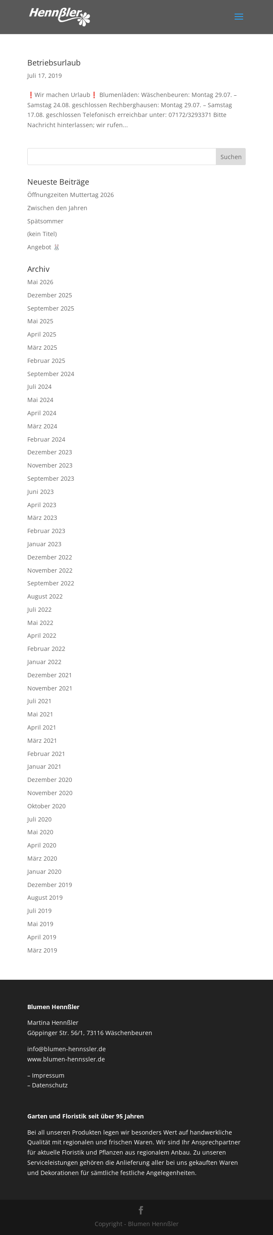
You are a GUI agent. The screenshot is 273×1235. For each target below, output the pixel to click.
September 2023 (50, 478)
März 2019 (42, 950)
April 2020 (41, 845)
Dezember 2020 (49, 780)
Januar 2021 (44, 766)
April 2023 (41, 505)
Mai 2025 (40, 321)
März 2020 (42, 858)
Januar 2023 (44, 544)
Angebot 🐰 (43, 247)
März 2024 (42, 426)
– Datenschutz (47, 1085)
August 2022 (45, 596)
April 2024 (41, 413)
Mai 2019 (40, 924)
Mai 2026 (40, 282)
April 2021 (41, 727)
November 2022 (50, 570)
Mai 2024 (40, 400)
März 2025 (42, 347)
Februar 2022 (46, 649)
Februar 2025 (46, 361)
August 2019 (45, 897)
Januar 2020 (44, 871)
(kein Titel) (42, 234)
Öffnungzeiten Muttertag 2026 (70, 195)
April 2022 (41, 635)
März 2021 (42, 740)
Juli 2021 (39, 701)
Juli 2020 (39, 819)
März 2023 (42, 517)
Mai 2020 (40, 832)
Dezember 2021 (49, 675)
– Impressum (45, 1075)
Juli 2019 (39, 911)
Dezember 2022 (49, 557)
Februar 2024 (46, 439)
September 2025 (50, 308)
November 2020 (50, 793)
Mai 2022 (40, 623)
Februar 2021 (46, 754)
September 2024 (50, 374)
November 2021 (50, 688)
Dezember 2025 (49, 295)
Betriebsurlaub (54, 62)
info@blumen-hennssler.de (66, 1049)
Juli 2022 (39, 609)
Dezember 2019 (49, 885)
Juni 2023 (40, 492)
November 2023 (50, 465)
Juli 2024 (39, 386)
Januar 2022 (44, 662)
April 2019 (41, 937)
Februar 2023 (46, 531)
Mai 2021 (40, 714)
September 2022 (50, 583)
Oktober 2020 (46, 806)
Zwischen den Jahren (57, 208)
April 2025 (41, 334)
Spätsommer (45, 221)
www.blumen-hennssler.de (66, 1059)
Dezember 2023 (49, 452)
